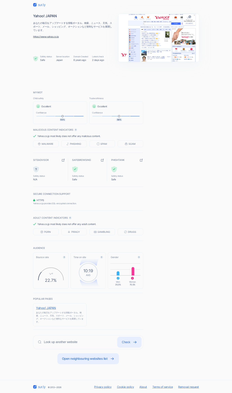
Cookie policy (125, 387)
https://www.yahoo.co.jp (46, 36)
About (143, 387)
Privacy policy (102, 387)
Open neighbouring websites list (88, 359)
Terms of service (162, 387)
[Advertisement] (116, 76)
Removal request (188, 387)
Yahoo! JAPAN (46, 308)
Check (129, 342)
